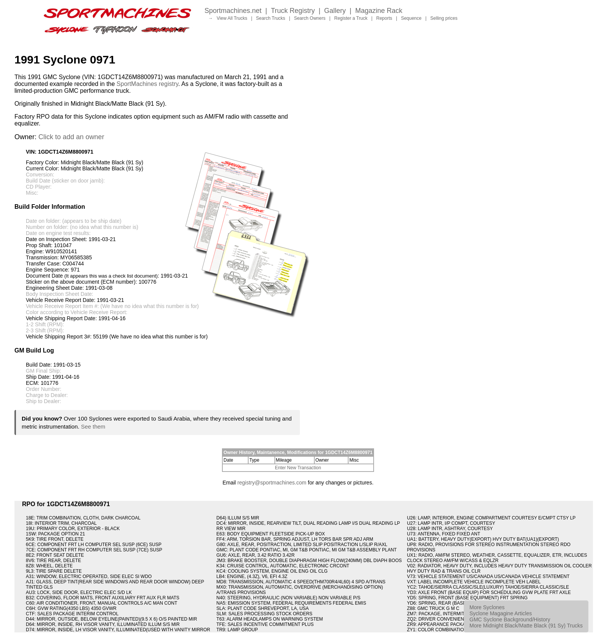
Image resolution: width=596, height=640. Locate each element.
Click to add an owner (71, 137)
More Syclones (487, 607)
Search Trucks (270, 18)
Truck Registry (293, 10)
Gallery (335, 10)
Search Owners (309, 18)
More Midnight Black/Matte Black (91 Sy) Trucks (526, 626)
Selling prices (443, 18)
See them (93, 426)
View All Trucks (232, 18)
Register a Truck (350, 18)
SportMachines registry (147, 84)
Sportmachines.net (233, 10)
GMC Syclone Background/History (509, 619)
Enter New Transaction (298, 467)
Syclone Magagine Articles (500, 613)
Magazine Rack (379, 10)
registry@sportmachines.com (271, 483)
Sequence (411, 18)
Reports (384, 18)
